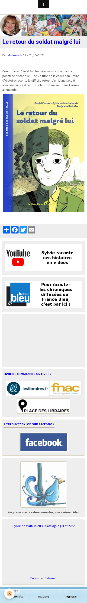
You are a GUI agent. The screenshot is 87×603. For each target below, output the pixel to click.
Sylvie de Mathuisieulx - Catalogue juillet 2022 (44, 526)
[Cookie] (9, 593)
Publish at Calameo (43, 578)
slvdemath (14, 55)
